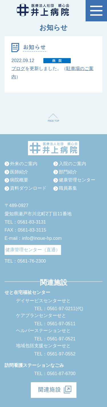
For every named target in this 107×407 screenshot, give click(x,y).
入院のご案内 (72, 163)
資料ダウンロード (28, 188)
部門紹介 (68, 171)
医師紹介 (19, 171)
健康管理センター (77, 179)
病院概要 (19, 179)
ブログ (18, 68)
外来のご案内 (23, 163)
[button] (96, 10)
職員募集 (68, 188)
